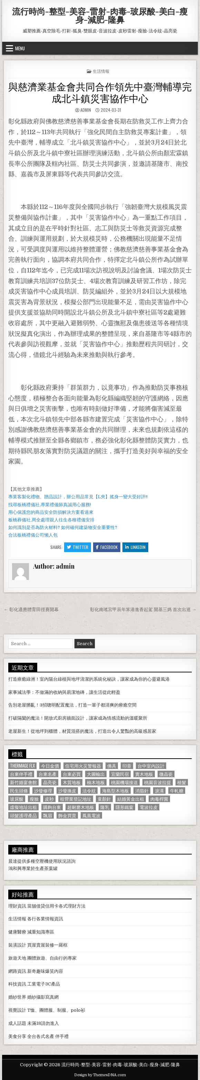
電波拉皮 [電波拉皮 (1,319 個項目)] (149, 807)
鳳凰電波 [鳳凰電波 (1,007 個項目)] (91, 815)
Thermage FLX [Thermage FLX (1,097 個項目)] (22, 765)
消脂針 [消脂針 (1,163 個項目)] (142, 790)
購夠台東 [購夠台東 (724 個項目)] (52, 807)
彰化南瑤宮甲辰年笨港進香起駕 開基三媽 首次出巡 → (143, 609)
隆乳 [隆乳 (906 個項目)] (104, 807)
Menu (20, 48)
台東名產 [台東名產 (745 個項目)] (48, 774)
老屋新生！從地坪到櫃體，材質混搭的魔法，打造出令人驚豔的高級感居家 (82, 731)
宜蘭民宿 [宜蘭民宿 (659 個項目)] (120, 774)
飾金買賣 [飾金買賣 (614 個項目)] (67, 815)
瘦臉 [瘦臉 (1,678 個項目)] (34, 799)
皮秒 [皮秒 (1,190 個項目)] (49, 799)
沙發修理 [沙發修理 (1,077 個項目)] (43, 790)
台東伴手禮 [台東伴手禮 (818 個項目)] (21, 774)
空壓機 (42, 861)
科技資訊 (17, 984)
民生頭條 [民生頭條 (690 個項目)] (19, 790)
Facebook (107, 547)
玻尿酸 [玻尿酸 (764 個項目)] (16, 799)
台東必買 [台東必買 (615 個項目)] (72, 774)
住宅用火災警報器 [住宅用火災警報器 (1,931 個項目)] (83, 765)
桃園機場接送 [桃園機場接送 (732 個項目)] (124, 782)
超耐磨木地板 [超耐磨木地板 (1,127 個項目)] (80, 807)
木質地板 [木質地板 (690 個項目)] (72, 782)
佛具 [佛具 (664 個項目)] (111, 765)
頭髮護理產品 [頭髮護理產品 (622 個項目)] (23, 815)
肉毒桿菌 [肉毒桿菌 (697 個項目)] (159, 799)
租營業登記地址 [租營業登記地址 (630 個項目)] (75, 799)
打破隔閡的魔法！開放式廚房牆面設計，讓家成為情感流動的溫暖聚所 (77, 718)
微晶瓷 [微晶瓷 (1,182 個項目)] (166, 774)
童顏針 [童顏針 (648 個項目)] (104, 799)
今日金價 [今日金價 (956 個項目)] (50, 765)
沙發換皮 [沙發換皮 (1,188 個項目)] (67, 790)
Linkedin (135, 547)
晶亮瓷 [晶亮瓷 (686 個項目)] (50, 782)
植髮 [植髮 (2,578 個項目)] (181, 782)
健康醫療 (17, 931)
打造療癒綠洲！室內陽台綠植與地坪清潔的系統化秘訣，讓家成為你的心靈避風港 (89, 679)
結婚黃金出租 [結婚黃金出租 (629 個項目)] (130, 799)
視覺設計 (17, 1010)
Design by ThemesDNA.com (100, 1075)
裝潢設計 (17, 945)
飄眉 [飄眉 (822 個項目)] (47, 815)
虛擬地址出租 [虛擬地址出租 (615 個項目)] (23, 807)
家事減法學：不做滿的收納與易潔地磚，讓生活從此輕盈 (64, 692)
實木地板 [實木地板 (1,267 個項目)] (144, 774)
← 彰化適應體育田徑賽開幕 (31, 609)
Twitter (77, 547)
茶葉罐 (51, 868)
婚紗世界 (17, 997)
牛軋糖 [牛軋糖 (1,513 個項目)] (176, 790)
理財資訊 (17, 906)
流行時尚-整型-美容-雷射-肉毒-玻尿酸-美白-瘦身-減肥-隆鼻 (100, 15)
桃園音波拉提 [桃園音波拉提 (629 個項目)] (157, 782)
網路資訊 (17, 971)
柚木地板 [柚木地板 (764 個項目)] (96, 782)
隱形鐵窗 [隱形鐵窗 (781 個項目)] (124, 807)
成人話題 (17, 1023)
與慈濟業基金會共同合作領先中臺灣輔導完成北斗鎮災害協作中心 (100, 92)
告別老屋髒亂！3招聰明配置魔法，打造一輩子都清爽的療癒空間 (72, 705)
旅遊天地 (17, 958)
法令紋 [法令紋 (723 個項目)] (89, 790)
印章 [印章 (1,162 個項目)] (126, 765)
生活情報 (101, 71)
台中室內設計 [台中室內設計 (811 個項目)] (151, 765)
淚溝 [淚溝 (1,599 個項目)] (159, 790)
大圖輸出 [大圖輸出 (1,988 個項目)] (96, 774)
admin (85, 110)
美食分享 (17, 1036)
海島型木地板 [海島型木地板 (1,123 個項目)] (115, 790)
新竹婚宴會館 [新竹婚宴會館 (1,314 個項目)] (23, 782)
